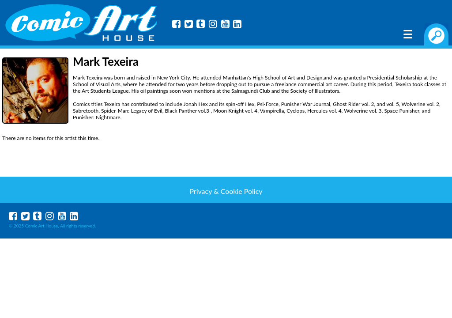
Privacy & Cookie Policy (225, 191)
